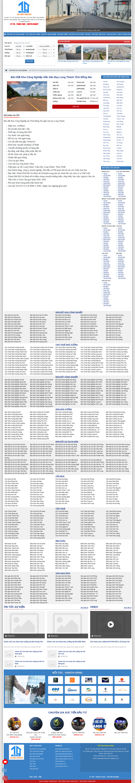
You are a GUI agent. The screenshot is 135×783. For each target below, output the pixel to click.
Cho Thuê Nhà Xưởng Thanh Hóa (16, 352)
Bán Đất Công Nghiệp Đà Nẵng (65, 380)
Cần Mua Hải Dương (113, 503)
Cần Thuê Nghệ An (61, 527)
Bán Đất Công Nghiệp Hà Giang (40, 386)
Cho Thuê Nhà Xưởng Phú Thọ (40, 356)
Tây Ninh (119, 156)
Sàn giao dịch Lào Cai (113, 583)
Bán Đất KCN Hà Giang (38, 322)
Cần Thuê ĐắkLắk (87, 524)
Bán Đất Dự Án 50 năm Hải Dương (117, 471)
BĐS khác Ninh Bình (112, 546)
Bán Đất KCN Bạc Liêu (37, 335)
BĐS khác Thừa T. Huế (62, 555)
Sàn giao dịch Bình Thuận (38, 589)
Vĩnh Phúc (106, 95)
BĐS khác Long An (87, 566)
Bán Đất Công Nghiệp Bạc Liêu (40, 400)
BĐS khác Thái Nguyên (113, 552)
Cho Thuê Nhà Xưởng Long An (91, 369)
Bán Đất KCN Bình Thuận (38, 328)
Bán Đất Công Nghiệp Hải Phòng (91, 380)
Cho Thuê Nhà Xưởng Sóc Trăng (117, 369)
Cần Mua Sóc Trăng (112, 501)
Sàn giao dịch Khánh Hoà (89, 587)
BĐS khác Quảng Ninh (37, 570)
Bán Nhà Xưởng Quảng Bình (14, 430)
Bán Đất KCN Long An (88, 337)
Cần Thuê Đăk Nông (62, 524)
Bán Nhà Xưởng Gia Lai (114, 425)
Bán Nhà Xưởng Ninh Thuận (90, 427)
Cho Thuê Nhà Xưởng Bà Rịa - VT (92, 365)
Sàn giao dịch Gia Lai (113, 589)
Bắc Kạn (105, 100)
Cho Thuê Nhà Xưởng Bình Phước (92, 367)
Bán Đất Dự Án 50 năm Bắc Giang (41, 449)
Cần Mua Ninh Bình (112, 481)
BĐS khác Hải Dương (113, 568)
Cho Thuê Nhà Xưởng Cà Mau (116, 367)
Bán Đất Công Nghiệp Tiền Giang (41, 404)
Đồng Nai (119, 89)
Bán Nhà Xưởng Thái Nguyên (115, 421)
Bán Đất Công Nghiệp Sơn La (65, 388)
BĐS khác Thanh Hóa (12, 548)
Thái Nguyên (107, 116)
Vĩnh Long (106, 161)
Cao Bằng (106, 103)
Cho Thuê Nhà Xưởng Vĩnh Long (91, 372)
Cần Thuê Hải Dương (113, 536)
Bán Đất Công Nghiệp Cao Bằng (116, 384)
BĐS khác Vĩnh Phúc (87, 546)
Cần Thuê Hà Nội (10, 511)
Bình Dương (107, 89)
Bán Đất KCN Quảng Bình (13, 333)
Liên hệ (119, 34)
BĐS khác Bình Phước (88, 563)
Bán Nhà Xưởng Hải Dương (115, 436)
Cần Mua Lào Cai (111, 486)
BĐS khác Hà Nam (36, 546)
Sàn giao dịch (112, 34)
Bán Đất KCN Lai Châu (63, 322)
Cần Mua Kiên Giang (62, 501)
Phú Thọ (119, 111)
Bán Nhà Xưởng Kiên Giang (64, 434)
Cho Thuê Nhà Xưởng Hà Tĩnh (15, 363)
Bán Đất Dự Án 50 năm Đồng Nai (16, 447)
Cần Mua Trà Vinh (61, 503)
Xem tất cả (84, 608)
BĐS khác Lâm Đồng (113, 555)
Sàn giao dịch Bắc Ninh (88, 580)
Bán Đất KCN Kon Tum (37, 330)
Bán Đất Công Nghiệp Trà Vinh (65, 404)
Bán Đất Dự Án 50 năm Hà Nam (40, 447)
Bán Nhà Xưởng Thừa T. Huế (65, 423)
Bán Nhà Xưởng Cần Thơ (114, 430)
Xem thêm (127, 41)
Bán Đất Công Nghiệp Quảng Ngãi (66, 397)
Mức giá (7, 56)
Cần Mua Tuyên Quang (12, 490)
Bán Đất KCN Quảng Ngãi (64, 333)
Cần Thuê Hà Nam (36, 513)
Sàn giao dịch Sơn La (62, 585)
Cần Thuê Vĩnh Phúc (87, 513)
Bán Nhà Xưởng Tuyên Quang (15, 423)
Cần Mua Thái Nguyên (113, 488)
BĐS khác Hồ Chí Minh (37, 544)
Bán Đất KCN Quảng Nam (38, 333)
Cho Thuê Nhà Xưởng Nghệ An (65, 363)
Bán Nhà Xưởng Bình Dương (115, 412)
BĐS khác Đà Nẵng (61, 544)
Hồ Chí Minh (120, 81)
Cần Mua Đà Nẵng (61, 479)
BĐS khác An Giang (11, 563)
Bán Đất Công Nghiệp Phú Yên (116, 395)
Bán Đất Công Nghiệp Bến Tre (65, 400)
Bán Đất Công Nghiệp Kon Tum (40, 395)
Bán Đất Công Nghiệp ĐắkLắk (91, 393)
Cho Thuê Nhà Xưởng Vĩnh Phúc (91, 349)
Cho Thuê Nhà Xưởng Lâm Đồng (117, 358)
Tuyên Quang (121, 116)
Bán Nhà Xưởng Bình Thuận (39, 425)
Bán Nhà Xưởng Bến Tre (63, 432)
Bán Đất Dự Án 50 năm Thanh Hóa (16, 449)
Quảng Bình (107, 137)
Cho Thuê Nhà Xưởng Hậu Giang (41, 369)
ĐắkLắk (119, 127)
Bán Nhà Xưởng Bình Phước (90, 432)
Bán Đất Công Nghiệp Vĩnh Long (91, 404)
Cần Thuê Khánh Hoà (88, 522)
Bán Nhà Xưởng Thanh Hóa (14, 416)
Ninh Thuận (106, 135)
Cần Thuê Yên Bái (36, 522)
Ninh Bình (120, 95)
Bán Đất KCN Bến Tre (62, 335)
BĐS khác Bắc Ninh (87, 548)
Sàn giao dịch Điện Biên (13, 583)
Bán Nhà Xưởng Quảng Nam (39, 430)
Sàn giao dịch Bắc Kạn (62, 580)
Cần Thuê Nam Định (11, 520)
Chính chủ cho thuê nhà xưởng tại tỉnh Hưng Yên (23, 642)
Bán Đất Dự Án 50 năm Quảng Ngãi (67, 464)
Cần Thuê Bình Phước (88, 531)
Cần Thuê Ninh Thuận (88, 527)
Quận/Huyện (30, 49)
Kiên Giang (106, 153)
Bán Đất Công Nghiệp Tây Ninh (15, 404)
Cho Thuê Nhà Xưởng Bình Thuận (41, 361)
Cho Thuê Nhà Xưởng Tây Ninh (15, 372)
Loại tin (7, 46)
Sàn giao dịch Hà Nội (12, 576)
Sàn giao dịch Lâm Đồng (114, 587)
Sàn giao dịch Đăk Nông (63, 589)
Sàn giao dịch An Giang (12, 596)
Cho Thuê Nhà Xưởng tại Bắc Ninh (93, 61)
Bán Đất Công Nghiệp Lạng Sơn (91, 386)
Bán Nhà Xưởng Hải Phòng (90, 412)
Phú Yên (119, 135)
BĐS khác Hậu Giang (37, 566)
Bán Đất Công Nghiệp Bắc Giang (41, 384)
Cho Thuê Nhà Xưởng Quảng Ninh (41, 374)
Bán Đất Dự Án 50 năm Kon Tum (41, 462)
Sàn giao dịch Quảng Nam (38, 594)
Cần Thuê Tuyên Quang (12, 522)
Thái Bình (120, 113)
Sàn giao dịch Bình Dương (115, 576)
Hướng (7, 53)
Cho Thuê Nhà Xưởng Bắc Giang (41, 352)
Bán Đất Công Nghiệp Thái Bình (91, 388)
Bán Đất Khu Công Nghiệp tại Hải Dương (118, 62)
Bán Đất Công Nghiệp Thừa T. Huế (66, 391)
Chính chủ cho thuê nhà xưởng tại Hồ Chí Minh (29, 663)
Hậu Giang (120, 150)
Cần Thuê (95, 34)
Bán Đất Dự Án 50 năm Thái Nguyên (118, 453)
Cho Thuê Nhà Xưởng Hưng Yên (15, 374)
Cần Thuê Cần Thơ (112, 529)
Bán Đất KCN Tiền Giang (38, 339)
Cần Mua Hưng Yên (11, 505)
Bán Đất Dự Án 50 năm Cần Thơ (117, 464)
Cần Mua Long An (86, 501)
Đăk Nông (106, 127)
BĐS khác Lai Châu (61, 550)
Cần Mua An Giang (11, 499)
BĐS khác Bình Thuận (37, 557)
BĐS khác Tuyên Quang (13, 555)
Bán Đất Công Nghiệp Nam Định (15, 388)
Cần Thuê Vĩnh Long (87, 536)
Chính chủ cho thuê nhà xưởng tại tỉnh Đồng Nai (71, 663)
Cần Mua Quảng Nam (37, 497)
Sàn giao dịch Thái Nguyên (115, 585)
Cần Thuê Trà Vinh (61, 536)
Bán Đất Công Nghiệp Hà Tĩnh (15, 395)
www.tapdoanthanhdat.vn (63, 749)
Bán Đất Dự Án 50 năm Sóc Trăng (117, 469)
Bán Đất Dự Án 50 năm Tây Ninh (15, 471)
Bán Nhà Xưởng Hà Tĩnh (13, 427)
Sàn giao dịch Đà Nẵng (63, 576)
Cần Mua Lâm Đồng (112, 490)
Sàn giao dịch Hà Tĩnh (12, 591)
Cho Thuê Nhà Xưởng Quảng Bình (16, 365)
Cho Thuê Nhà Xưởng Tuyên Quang (17, 358)
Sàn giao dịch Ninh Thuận (89, 591)
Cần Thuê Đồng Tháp (12, 533)
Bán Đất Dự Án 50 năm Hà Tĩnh (15, 462)
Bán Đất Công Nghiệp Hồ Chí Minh (41, 380)
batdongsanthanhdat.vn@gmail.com (108, 758)
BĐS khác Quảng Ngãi (62, 561)
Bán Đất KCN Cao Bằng (114, 319)
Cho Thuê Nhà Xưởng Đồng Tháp (16, 369)
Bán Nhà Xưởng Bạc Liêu (38, 432)
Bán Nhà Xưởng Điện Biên (13, 419)
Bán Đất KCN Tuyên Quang (14, 326)
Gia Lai (105, 129)
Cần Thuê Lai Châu (61, 518)
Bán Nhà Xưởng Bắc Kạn (63, 416)
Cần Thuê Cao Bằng (112, 516)
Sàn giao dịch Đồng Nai (12, 578)
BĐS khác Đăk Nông (62, 557)
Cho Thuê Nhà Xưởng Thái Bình (91, 356)
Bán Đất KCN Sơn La (62, 324)
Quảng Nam (120, 137)
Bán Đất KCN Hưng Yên (13, 342)
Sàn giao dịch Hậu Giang (38, 598)
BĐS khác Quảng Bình (12, 561)
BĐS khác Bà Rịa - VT (88, 561)
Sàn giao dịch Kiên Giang (63, 598)
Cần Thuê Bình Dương (113, 511)
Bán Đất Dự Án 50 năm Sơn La (65, 453)
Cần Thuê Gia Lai (112, 524)
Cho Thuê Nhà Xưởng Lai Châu (65, 354)
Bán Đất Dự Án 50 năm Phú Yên (116, 462)
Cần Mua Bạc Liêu (36, 499)
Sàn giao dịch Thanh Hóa (13, 580)
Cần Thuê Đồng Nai (11, 513)
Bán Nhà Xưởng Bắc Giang (39, 416)
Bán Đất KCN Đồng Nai (12, 317)
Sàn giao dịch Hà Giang (38, 583)
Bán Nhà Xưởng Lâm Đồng (115, 423)
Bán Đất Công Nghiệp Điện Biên (15, 386)
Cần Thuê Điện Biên (11, 518)
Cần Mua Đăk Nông (61, 492)
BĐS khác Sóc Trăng (113, 566)
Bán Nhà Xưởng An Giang (13, 432)
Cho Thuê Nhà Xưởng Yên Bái (40, 358)
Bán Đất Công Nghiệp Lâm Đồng (117, 391)
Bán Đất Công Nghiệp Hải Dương (117, 404)
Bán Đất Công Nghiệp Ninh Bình (116, 382)
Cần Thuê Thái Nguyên (113, 520)
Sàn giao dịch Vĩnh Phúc (89, 578)
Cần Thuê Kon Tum (36, 527)
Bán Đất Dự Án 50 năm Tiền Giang (41, 471)
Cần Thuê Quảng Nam (37, 529)
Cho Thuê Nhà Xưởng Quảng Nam (41, 365)
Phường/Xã (30, 53)
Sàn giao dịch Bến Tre (62, 596)
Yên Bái (105, 119)
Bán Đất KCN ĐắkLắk (88, 328)
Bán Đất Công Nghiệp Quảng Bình (16, 397)
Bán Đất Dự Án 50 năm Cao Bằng (117, 449)
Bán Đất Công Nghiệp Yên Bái (40, 391)
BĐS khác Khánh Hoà (88, 555)
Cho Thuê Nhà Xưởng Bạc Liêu (40, 367)
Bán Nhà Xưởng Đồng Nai (13, 414)
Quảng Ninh (120, 87)
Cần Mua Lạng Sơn (87, 486)
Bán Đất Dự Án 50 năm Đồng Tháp (16, 469)
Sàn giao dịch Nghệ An (63, 591)
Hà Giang (106, 105)
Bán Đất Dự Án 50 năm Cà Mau (116, 466)
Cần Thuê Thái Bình (87, 520)
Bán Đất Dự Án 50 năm (76, 34)
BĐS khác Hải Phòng (88, 544)
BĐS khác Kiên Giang (62, 566)
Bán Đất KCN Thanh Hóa (13, 319)
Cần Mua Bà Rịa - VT (88, 497)
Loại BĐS (29, 46)
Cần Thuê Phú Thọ (36, 520)
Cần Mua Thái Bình (87, 488)
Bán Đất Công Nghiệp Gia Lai (116, 393)
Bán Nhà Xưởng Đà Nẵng (63, 412)
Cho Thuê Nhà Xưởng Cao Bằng (117, 352)
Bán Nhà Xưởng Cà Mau (114, 432)
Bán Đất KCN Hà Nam (37, 317)
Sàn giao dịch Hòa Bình (63, 578)
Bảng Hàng (127, 34)
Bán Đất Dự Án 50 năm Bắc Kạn (66, 449)
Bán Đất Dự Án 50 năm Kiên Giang (66, 469)
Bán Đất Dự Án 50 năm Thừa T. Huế (67, 455)
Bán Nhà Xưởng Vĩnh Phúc (90, 414)
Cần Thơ (106, 142)
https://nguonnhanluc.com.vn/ (64, 759)
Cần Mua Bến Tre (61, 499)
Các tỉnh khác (107, 196)
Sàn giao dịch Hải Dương (114, 600)
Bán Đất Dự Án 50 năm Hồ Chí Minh (42, 444)
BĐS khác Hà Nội (10, 544)
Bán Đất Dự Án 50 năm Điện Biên (16, 451)
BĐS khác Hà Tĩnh (11, 559)
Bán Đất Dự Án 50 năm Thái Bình (92, 453)
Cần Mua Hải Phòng (87, 479)
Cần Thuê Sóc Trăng (113, 533)
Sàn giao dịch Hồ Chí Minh (39, 576)
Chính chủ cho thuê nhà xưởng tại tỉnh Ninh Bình (28, 653)
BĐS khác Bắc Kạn (61, 548)
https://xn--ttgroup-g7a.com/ (55, 186)
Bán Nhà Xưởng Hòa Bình (64, 414)
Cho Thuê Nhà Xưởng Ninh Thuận (92, 363)
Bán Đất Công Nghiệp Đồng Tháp (16, 402)
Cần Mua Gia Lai (111, 492)
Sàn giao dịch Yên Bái (37, 587)
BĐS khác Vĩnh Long (87, 568)
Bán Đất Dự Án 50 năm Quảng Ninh (42, 473)
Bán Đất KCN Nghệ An (62, 330)
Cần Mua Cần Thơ (112, 497)
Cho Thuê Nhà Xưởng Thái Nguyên (117, 356)
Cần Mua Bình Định (11, 492)
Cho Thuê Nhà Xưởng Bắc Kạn (65, 352)
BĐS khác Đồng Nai (11, 546)
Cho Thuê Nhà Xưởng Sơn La (65, 356)
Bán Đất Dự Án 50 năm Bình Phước (92, 466)
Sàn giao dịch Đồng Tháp (13, 598)
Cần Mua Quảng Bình (12, 497)
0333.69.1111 (35, 737)
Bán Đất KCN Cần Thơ (113, 333)
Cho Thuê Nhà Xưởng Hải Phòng (92, 347)
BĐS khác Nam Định (11, 552)
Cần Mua (88, 34)
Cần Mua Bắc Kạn (61, 483)
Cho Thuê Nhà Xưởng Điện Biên (15, 354)
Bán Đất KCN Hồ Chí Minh (39, 315)
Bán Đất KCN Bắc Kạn (62, 319)
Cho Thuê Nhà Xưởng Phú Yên (116, 363)
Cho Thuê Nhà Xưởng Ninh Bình (116, 349)
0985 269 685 (78, 737)
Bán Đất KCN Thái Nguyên (115, 324)
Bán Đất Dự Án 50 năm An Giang (16, 466)
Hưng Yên (106, 87)
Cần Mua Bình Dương (113, 479)
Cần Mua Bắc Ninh (87, 483)
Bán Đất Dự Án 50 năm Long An (91, 469)
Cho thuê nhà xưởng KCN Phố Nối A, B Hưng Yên (110, 642)
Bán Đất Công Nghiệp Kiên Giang (66, 402)
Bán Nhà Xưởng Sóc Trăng (115, 434)
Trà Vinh (119, 158)
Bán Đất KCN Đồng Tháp (13, 337)
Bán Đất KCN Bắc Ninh (88, 319)
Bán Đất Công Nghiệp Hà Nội (14, 380)
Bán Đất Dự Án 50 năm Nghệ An (66, 462)
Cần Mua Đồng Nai (11, 481)
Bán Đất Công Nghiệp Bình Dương (117, 380)
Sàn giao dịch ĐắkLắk (88, 589)
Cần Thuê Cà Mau (112, 531)
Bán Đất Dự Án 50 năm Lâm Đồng (117, 455)
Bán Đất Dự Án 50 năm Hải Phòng (92, 444)
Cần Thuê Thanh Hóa (12, 516)
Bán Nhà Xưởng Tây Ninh (13, 436)
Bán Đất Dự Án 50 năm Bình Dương (118, 444)
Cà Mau (119, 148)
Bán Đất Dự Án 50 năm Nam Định (16, 453)
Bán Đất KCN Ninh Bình (114, 317)
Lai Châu (119, 105)
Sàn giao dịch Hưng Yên (13, 602)
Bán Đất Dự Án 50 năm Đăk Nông (66, 460)
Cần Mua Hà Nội (10, 479)
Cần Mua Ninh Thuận (88, 494)
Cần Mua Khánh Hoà (87, 490)
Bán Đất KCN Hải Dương (114, 339)
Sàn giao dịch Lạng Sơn (89, 583)
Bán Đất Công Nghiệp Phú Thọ (40, 388)
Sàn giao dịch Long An (88, 598)
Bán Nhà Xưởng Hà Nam (38, 414)
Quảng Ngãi (107, 140)
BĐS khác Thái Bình (87, 552)
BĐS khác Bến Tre (61, 563)
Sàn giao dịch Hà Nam (37, 578)
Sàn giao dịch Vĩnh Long (89, 600)
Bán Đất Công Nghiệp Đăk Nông (66, 393)
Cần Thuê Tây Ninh (11, 536)
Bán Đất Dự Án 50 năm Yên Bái (40, 455)
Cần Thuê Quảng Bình (12, 529)
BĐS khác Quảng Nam (37, 561)
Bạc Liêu (106, 145)
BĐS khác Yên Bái (36, 555)
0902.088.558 (56, 739)
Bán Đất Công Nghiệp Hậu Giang (41, 402)
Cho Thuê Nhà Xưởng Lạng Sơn (91, 354)
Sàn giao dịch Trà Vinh (62, 600)
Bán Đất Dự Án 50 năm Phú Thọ (40, 453)
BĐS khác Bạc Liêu (36, 563)
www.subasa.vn (60, 761)
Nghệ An (119, 132)
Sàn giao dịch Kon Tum (37, 591)
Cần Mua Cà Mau (112, 499)
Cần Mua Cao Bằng (112, 483)
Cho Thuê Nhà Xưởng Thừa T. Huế (66, 358)
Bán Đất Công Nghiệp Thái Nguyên (117, 388)
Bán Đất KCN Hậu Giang (38, 337)
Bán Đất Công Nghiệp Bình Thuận (41, 393)
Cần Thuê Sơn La (61, 520)
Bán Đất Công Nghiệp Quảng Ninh (41, 406)
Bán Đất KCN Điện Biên (12, 322)
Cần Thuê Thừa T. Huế (62, 522)
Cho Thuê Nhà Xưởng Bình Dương (117, 347)
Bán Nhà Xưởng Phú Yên (114, 427)
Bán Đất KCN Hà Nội (12, 315)
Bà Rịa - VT (120, 140)
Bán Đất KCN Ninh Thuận (89, 330)
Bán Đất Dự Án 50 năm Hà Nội (15, 444)
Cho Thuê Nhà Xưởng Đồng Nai (15, 349)
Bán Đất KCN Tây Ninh (12, 339)
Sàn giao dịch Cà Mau (113, 596)
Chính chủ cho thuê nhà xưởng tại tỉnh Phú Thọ (71, 653)
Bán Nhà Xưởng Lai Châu (63, 419)
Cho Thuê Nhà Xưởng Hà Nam (40, 349)
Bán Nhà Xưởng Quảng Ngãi (64, 430)
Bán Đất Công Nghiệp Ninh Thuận (92, 395)
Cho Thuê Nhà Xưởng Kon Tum (40, 363)
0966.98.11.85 (121, 735)
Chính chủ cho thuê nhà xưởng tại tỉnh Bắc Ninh (66, 642)
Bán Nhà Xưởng (62, 34)
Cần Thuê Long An (87, 533)
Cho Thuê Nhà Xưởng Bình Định (15, 361)
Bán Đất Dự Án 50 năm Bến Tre (65, 466)
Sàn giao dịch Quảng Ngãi (64, 594)
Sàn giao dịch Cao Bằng (114, 580)
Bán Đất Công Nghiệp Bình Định (15, 393)
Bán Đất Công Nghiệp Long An (91, 402)
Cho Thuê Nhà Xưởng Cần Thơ (116, 365)
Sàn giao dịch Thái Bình (88, 585)
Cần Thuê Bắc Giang (37, 516)
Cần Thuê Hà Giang (36, 518)
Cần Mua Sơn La (61, 488)
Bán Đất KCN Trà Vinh (62, 339)
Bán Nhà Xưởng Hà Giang (38, 419)
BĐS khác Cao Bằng (113, 548)
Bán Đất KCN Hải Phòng (89, 315)
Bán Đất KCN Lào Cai (113, 322)
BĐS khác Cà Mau (112, 563)
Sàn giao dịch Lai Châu (63, 583)
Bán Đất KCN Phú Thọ (37, 324)
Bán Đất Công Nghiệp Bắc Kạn (65, 384)
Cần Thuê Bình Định (11, 524)
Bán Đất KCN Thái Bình (88, 324)
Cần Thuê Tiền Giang (37, 536)
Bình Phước (107, 148)
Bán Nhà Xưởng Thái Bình (89, 421)
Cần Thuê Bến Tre (61, 531)
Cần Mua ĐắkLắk (86, 492)
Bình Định (106, 124)
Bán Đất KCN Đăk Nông (63, 328)
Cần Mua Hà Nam (36, 481)
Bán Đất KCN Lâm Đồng (114, 326)
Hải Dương (120, 161)
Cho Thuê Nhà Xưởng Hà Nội (14, 347)
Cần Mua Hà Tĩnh (10, 494)
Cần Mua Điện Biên (11, 486)
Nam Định (106, 111)
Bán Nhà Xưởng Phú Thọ (38, 421)
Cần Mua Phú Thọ (36, 488)
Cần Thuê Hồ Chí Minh (37, 511)
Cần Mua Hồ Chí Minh (37, 479)
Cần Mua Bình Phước (88, 499)
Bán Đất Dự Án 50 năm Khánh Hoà (92, 455)
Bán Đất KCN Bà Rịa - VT (89, 333)
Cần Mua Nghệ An (61, 494)
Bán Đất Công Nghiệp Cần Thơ (116, 397)
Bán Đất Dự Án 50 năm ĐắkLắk (91, 460)
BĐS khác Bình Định (11, 557)
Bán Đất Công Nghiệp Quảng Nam (41, 397)
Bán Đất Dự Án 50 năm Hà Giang (41, 451)
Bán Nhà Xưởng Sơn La (63, 421)
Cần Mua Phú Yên (112, 494)
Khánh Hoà (106, 121)
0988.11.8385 (14, 737)
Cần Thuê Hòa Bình (61, 513)
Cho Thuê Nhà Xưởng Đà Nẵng (65, 347)
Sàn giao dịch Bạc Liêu (37, 596)
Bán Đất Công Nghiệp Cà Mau (116, 400)
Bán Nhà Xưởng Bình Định (13, 425)
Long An (119, 153)
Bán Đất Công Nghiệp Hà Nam (40, 382)
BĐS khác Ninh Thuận (88, 559)
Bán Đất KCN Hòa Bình (63, 317)
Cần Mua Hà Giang (36, 486)
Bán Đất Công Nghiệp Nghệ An (65, 395)
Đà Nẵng (106, 84)
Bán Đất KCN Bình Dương (114, 315)
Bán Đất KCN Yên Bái (37, 326)
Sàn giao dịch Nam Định (13, 585)
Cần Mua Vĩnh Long (87, 503)
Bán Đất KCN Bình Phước (89, 335)
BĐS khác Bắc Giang (37, 548)
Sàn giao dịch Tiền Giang (38, 600)
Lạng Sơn (106, 108)
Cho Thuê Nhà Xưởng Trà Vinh (65, 372)
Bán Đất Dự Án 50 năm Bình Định (16, 460)
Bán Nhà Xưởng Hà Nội (12, 412)
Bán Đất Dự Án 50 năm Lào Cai (116, 451)
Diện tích (29, 56)
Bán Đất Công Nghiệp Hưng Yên (15, 406)
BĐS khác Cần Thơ (112, 561)
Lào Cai (119, 108)
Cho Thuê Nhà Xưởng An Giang (15, 367)
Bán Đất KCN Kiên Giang (63, 337)
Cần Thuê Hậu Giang (37, 533)
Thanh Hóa (106, 97)
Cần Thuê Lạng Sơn (87, 518)
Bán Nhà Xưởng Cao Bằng (115, 416)
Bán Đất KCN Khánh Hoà (89, 326)
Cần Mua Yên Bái (36, 490)
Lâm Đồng (120, 121)
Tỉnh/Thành (9, 49)
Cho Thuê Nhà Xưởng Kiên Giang (66, 369)
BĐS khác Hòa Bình (62, 546)
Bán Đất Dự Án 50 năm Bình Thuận (41, 460)
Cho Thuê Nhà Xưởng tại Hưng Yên (68, 61)
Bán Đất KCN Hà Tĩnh (12, 330)
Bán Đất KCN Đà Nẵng (63, 315)
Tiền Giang (106, 158)
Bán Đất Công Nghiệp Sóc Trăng (117, 402)
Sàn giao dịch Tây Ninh (12, 600)
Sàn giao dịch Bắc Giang (38, 580)
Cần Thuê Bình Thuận (37, 524)
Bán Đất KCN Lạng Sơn (89, 322)
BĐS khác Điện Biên (11, 550)
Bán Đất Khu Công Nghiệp (16, 34)
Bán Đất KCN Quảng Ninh (38, 342)
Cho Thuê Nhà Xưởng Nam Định (15, 356)
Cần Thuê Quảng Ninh (37, 538)
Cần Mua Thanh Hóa (11, 483)
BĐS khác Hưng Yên (11, 570)
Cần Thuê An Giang (11, 531)
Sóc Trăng (106, 156)
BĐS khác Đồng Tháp (12, 566)
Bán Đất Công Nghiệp (48, 34)
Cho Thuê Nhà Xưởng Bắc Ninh (91, 352)
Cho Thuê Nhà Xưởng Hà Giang (40, 354)
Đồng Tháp (106, 150)
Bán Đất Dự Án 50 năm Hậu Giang (41, 469)
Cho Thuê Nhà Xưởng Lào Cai (116, 354)
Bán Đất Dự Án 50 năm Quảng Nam (42, 464)
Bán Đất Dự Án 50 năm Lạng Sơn (92, 451)
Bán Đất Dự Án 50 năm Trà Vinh (66, 471)
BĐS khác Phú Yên (112, 559)
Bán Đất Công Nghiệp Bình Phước (92, 400)
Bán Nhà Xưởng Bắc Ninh (89, 416)
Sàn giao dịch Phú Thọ (37, 585)
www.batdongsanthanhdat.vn (64, 754)
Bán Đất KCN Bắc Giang (38, 319)
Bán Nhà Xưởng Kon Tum (38, 427)
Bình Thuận (120, 124)
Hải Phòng (120, 84)
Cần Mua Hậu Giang (37, 501)
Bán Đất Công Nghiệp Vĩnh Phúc (91, 382)
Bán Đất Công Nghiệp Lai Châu (65, 386)
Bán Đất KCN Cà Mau (113, 335)
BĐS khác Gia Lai (112, 557)
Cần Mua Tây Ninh (11, 503)
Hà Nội (105, 81)
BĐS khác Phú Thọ (36, 552)
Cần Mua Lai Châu (61, 486)
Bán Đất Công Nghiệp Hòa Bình (65, 382)
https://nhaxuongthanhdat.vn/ (64, 756)
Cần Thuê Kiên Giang (62, 533)
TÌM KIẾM (29, 61)
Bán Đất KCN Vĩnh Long (89, 339)
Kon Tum (106, 132)
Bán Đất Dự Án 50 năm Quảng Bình (16, 464)
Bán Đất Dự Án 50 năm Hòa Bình (66, 447)
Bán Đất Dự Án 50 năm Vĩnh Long (92, 471)
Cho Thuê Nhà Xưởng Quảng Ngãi (66, 365)
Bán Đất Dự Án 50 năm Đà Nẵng (66, 444)
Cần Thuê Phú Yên (112, 527)
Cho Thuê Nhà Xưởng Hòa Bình (65, 349)
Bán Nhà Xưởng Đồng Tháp (14, 434)
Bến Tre (119, 145)
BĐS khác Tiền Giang (37, 568)
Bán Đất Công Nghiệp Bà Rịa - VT (92, 397)
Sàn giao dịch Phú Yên (113, 591)
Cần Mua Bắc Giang (36, 483)
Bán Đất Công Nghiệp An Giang (15, 400)
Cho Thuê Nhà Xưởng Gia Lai (116, 361)
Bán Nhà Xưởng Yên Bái (38, 423)
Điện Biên (120, 103)
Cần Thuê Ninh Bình (112, 513)
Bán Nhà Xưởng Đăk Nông (64, 425)
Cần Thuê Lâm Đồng (113, 522)
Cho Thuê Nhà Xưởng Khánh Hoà (92, 358)
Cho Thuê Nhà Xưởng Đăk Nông (66, 361)
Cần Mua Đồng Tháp (11, 501)
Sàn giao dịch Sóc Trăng (114, 598)
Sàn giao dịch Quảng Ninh (38, 602)
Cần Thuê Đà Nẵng (61, 511)
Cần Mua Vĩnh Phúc (87, 481)
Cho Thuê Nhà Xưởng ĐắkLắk (91, 361)
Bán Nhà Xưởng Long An (89, 434)
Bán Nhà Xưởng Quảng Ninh (39, 439)
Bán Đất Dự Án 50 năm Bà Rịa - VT (92, 464)
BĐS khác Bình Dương (113, 544)
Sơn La (105, 113)
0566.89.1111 (99, 735)
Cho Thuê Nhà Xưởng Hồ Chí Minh (41, 347)
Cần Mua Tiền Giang (37, 503)
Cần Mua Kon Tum (36, 494)
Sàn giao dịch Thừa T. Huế (64, 587)
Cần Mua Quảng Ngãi (62, 497)
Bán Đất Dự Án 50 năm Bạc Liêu (41, 466)
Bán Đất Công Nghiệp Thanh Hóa (16, 384)
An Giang (119, 142)
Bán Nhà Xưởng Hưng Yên (13, 439)
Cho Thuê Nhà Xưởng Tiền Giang (41, 372)
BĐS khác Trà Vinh (61, 568)
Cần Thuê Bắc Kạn (61, 516)
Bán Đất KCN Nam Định (13, 324)
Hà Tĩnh (119, 129)
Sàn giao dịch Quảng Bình (13, 594)
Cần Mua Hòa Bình (61, 481)
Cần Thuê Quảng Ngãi (62, 529)
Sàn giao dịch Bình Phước (89, 596)
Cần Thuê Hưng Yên (11, 538)
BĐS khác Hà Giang (36, 550)
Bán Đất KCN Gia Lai (113, 328)
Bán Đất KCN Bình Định (13, 328)
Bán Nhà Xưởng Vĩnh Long (90, 436)
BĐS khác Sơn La (61, 552)
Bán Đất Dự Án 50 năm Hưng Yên (16, 473)
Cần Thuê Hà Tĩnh (11, 527)
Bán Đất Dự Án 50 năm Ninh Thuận (92, 462)
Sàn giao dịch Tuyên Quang (14, 587)
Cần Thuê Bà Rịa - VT (88, 529)
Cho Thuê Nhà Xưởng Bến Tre (65, 367)
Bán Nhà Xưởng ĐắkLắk (89, 425)
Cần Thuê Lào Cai (112, 518)
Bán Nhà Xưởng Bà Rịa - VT (90, 430)
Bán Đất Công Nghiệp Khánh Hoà (92, 391)
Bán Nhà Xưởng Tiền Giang (39, 436)
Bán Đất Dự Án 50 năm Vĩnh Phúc (92, 447)
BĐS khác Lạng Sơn (87, 550)
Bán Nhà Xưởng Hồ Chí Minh (39, 412)
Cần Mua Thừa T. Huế (62, 490)
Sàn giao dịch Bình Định (13, 589)
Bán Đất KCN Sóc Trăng (114, 337)
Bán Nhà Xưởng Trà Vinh (63, 436)
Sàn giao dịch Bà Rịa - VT (89, 594)
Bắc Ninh (119, 100)
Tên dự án (8, 43)
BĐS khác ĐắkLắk (87, 557)
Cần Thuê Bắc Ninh (87, 516)
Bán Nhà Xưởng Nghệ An (63, 427)
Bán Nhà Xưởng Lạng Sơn (89, 419)
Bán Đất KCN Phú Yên (113, 330)
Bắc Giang (120, 97)
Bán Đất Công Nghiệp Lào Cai (116, 386)
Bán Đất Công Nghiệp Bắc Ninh (91, 384)
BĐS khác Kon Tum (36, 559)
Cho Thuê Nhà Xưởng (33, 34)
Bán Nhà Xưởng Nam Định (13, 421)
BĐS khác (102, 34)
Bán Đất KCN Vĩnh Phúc (89, 317)
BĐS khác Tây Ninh (11, 568)
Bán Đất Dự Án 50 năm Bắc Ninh (91, 449)
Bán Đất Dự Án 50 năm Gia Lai (116, 460)
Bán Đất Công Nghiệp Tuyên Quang (16, 391)
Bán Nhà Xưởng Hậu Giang (39, 434)
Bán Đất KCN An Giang (12, 335)
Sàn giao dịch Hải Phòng (89, 576)
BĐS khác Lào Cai (112, 550)
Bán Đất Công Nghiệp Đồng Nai (15, 382)
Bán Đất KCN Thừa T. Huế (64, 326)
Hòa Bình (119, 92)
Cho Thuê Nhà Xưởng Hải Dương (117, 372)
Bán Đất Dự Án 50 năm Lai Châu (66, 451)
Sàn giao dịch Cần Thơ (113, 594)
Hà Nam (105, 92)
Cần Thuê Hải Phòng (87, 511)
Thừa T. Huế (120, 119)
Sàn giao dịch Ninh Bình (114, 578)
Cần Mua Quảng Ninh (37, 505)
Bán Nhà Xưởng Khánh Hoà (90, 423)
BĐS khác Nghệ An (61, 559)
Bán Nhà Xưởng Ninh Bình (115, 414)
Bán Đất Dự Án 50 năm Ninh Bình (117, 447)
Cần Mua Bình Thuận (37, 492)
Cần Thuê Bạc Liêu (36, 531)
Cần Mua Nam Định (11, 488)
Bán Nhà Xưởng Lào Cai (114, 419)
